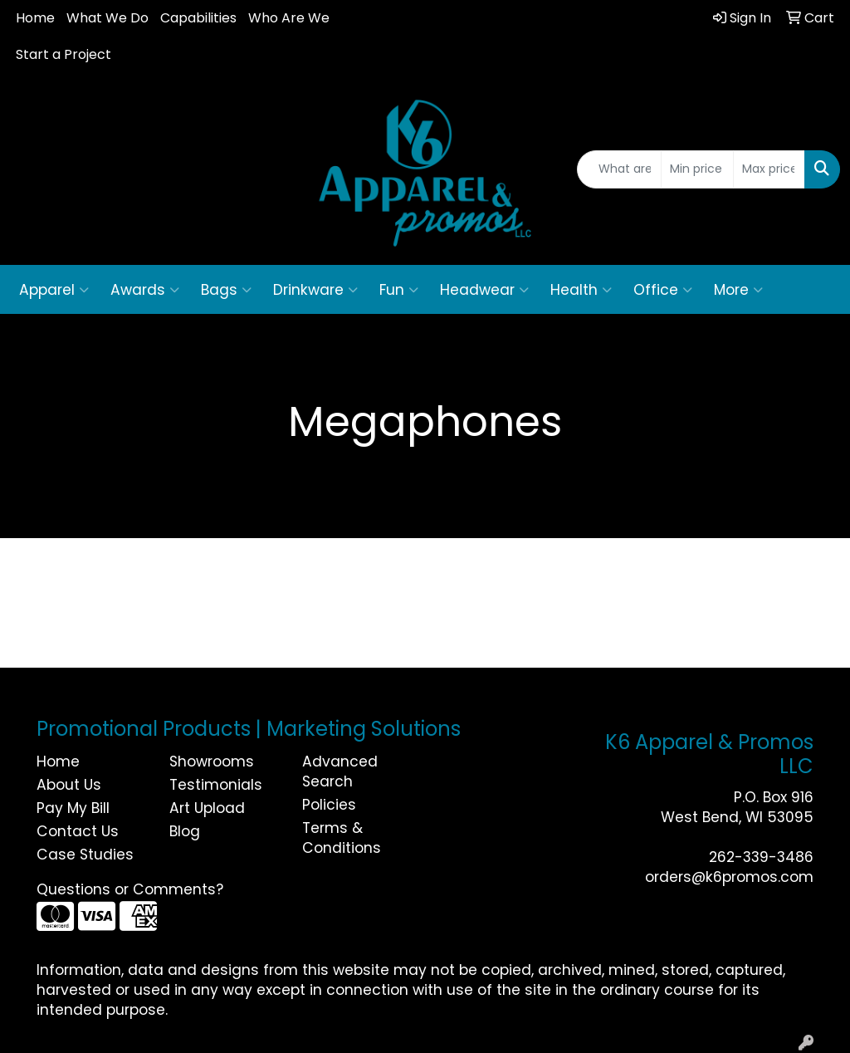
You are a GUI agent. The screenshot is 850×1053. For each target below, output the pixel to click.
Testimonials (215, 785)
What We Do (107, 17)
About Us (69, 785)
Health (581, 290)
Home (35, 17)
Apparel (54, 290)
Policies (329, 805)
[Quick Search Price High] (769, 169)
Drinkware (315, 290)
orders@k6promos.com (729, 877)
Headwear (484, 290)
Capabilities (198, 17)
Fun (398, 290)
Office (662, 290)
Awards (144, 290)
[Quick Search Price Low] (697, 169)
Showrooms (211, 761)
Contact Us (78, 831)
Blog (184, 831)
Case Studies (85, 854)
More (738, 290)
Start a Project (63, 54)
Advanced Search (340, 771)
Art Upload (207, 808)
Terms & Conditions (341, 838)
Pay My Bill (73, 808)
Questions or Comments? (130, 889)
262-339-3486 (761, 857)
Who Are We (289, 17)
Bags (226, 290)
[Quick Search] (619, 169)
